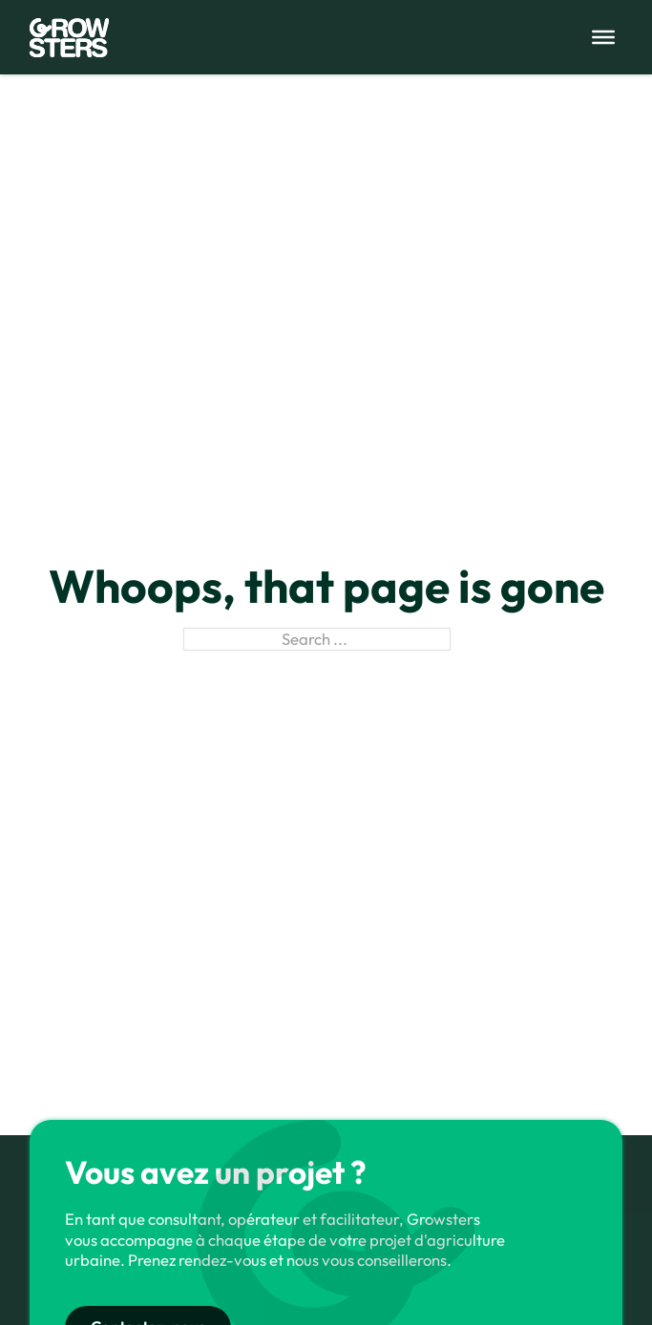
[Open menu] (603, 37)
